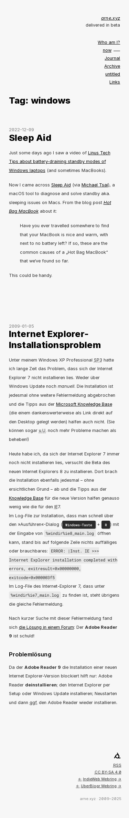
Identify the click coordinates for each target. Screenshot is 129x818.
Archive (112, 66)
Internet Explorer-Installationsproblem (55, 339)
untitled (112, 74)
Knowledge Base (26, 498)
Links (114, 82)
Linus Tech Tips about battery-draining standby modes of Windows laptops (59, 161)
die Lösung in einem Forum (46, 627)
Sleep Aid (30, 137)
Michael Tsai (95, 184)
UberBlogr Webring (99, 785)
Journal (112, 58)
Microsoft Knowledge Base (84, 404)
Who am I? (109, 42)
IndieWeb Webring (100, 779)
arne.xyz (110, 18)
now (107, 50)
